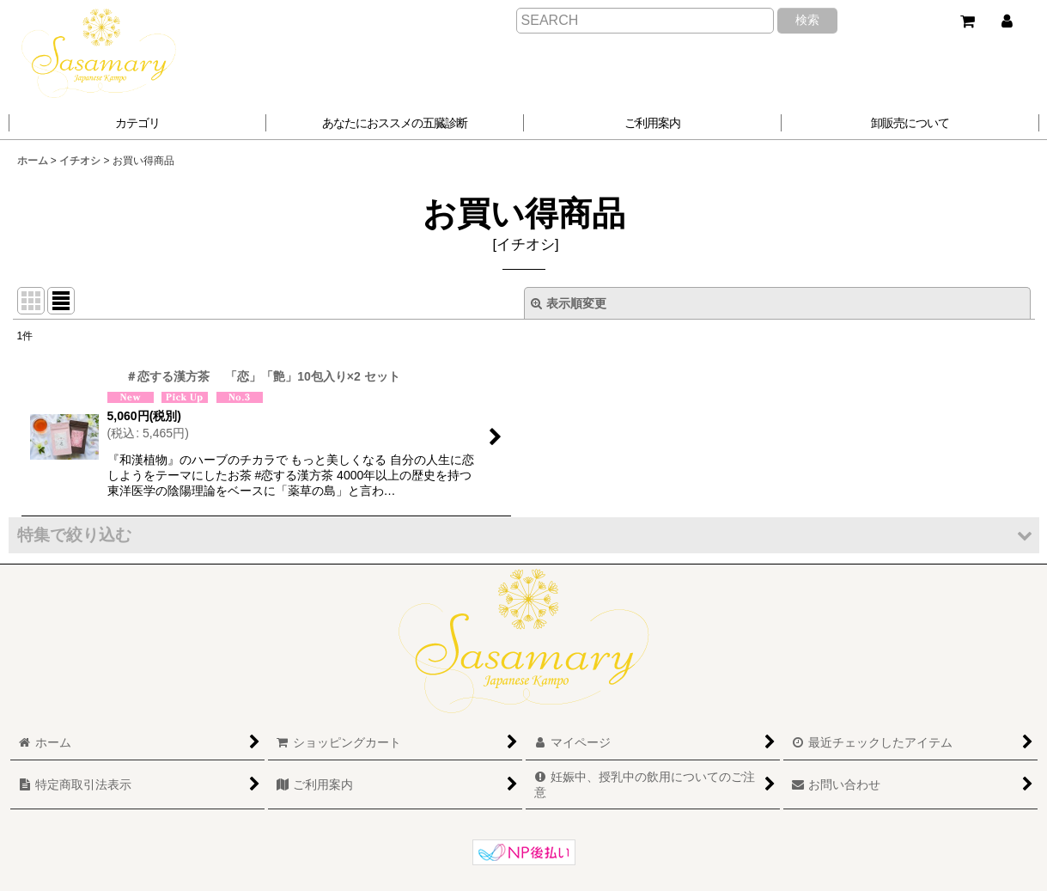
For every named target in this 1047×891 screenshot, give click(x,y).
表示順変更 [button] (568, 303)
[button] (395, 123)
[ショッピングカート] (967, 21)
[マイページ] (1006, 21)
